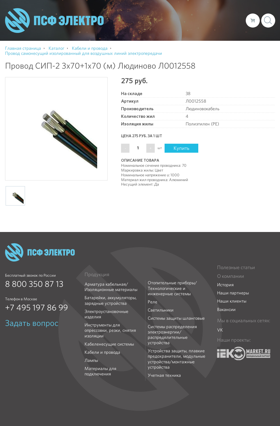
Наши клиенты (231, 301)
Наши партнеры (233, 293)
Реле (152, 302)
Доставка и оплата (195, 20)
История (225, 284)
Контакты (231, 20)
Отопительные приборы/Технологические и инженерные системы (172, 288)
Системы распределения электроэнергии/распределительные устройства (172, 335)
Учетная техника (164, 375)
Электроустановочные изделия (106, 314)
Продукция (97, 274)
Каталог (161, 20)
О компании (134, 20)
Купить (181, 148)
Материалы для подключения (100, 371)
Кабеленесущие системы (109, 344)
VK (220, 330)
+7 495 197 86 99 (36, 307)
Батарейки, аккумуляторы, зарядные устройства (111, 300)
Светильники (161, 310)
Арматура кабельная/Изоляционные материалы (111, 286)
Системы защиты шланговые (176, 318)
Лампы (91, 360)
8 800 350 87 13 (34, 284)
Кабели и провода (102, 352)
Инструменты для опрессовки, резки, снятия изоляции (110, 330)
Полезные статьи (236, 267)
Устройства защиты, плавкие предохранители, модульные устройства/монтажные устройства (176, 359)
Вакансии (226, 309)
